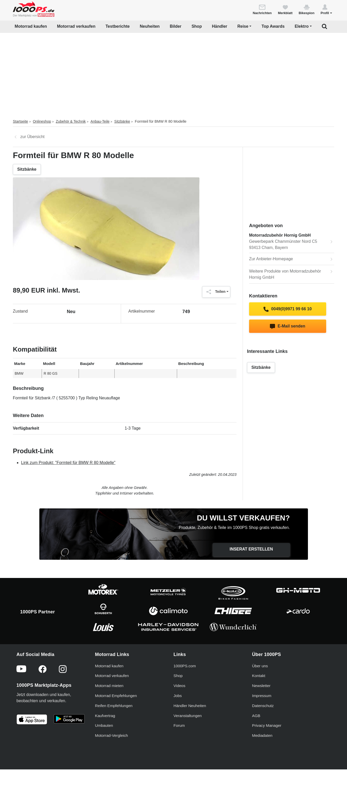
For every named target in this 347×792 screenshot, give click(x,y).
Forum (179, 725)
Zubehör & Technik (71, 121)
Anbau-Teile (99, 121)
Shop (196, 26)
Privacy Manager (266, 725)
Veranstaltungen (188, 715)
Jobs (178, 695)
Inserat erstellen (251, 549)
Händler (219, 26)
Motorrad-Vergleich (111, 735)
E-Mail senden (287, 326)
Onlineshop (42, 121)
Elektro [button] (301, 26)
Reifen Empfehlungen (114, 705)
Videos (179, 685)
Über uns (260, 666)
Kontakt (259, 675)
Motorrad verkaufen (76, 26)
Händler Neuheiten (190, 705)
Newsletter (261, 685)
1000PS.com (185, 666)
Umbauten (104, 725)
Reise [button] (242, 26)
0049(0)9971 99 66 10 (287, 309)
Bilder (175, 26)
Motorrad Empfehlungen (116, 695)
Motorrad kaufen (31, 26)
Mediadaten (262, 735)
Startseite (20, 121)
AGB (256, 715)
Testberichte (118, 26)
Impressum (261, 695)
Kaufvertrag (105, 715)
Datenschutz (263, 705)
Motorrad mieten (109, 685)
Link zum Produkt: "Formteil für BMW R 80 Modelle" (68, 462)
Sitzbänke (122, 121)
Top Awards (273, 26)
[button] (326, 9)
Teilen (215, 292)
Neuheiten (150, 26)
